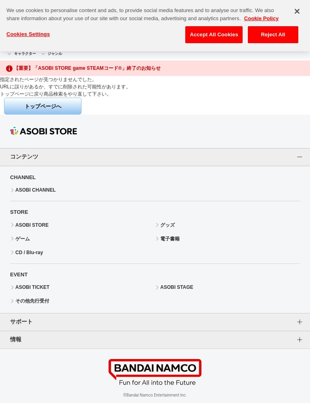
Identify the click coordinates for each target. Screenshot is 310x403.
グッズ (167, 225)
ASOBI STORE (31, 225)
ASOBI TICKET (32, 287)
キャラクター (25, 54)
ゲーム (22, 239)
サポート (21, 321)
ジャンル (55, 54)
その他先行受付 (32, 301)
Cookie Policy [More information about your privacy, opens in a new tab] (261, 15)
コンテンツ (24, 156)
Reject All (273, 31)
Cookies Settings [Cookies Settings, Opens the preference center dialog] (28, 31)
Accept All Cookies (214, 31)
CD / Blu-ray (29, 252)
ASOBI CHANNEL (35, 190)
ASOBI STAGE (176, 287)
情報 (15, 339)
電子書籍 (170, 239)
